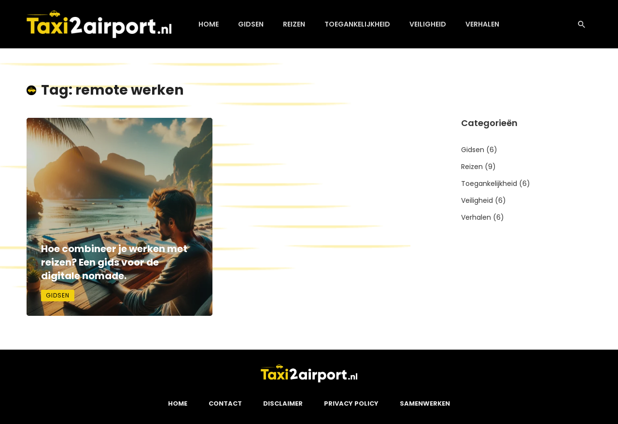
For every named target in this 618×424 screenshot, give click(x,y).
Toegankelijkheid (357, 24)
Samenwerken (425, 403)
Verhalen (482, 24)
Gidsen (251, 24)
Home (208, 24)
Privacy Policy (351, 403)
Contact (225, 403)
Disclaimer (283, 403)
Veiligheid (427, 24)
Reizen (294, 24)
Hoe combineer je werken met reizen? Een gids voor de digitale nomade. (114, 262)
